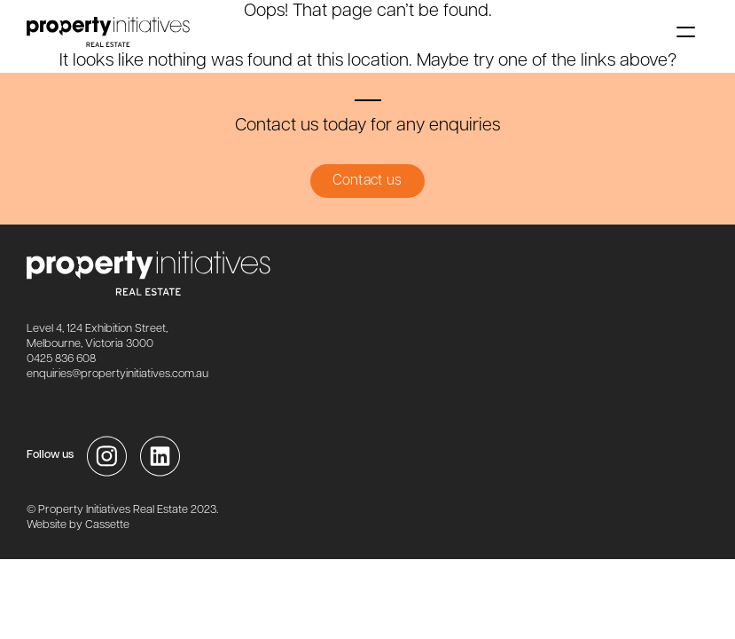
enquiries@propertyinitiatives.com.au (117, 374)
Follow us (50, 455)
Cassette (107, 525)
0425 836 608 (61, 359)
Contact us (367, 181)
